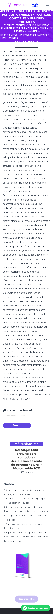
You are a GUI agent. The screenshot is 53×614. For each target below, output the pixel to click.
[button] (47, 5)
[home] (23, 5)
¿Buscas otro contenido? (17, 410)
